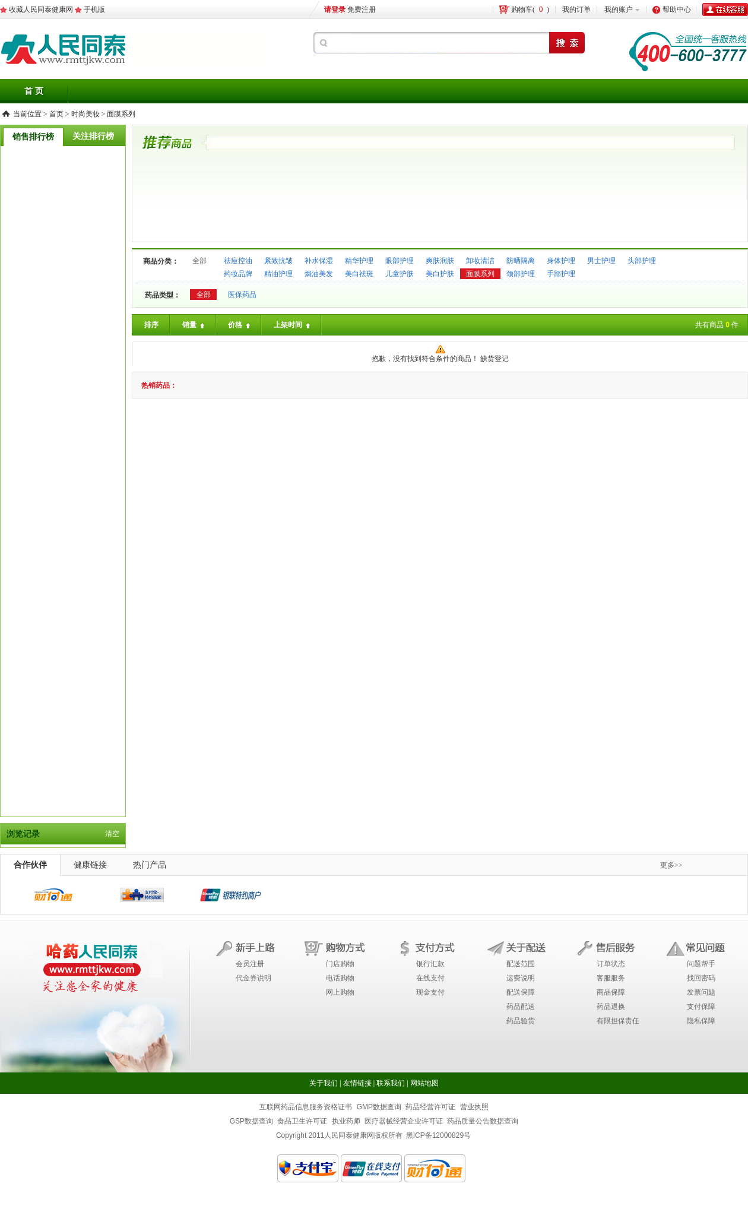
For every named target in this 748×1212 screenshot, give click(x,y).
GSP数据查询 (251, 1121)
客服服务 (611, 978)
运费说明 (520, 978)
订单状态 (611, 964)
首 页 (33, 91)
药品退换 (611, 1006)
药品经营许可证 (430, 1107)
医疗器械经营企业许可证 (404, 1121)
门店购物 (340, 964)
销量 (194, 325)
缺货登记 (494, 359)
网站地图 (424, 1083)
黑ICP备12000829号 (438, 1135)
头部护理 (641, 261)
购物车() (530, 9)
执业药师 (346, 1121)
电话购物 (340, 978)
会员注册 (250, 964)
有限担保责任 (618, 1021)
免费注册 (361, 9)
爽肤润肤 (440, 261)
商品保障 (611, 992)
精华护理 (359, 261)
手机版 (94, 9)
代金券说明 (253, 978)
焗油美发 (319, 274)
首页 (56, 114)
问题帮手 (701, 964)
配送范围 (520, 964)
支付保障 (701, 1006)
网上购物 (340, 992)
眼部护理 (399, 261)
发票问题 (701, 992)
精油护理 (278, 274)
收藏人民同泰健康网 (41, 9)
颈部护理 (520, 274)
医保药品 (242, 294)
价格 (240, 325)
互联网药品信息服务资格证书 (305, 1107)
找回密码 (701, 978)
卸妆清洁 (480, 261)
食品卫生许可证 (302, 1121)
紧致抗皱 (278, 261)
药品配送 (520, 1006)
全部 (199, 261)
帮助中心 (677, 9)
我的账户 (618, 9)
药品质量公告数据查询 (482, 1121)
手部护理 (561, 274)
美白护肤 (440, 274)
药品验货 (520, 1021)
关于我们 (323, 1083)
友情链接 (357, 1083)
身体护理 (561, 261)
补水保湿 (319, 261)
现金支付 (430, 992)
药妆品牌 (238, 274)
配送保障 (520, 992)
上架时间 (293, 325)
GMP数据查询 (379, 1107)
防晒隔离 (520, 261)
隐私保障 (701, 1021)
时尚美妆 (85, 114)
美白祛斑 (359, 274)
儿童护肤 (399, 274)
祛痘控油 (238, 261)
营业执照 (474, 1107)
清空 (112, 834)
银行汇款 (430, 964)
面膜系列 (121, 114)
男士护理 (601, 261)
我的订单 (576, 9)
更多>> (671, 865)
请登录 (335, 9)
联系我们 (390, 1083)
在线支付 (430, 978)
